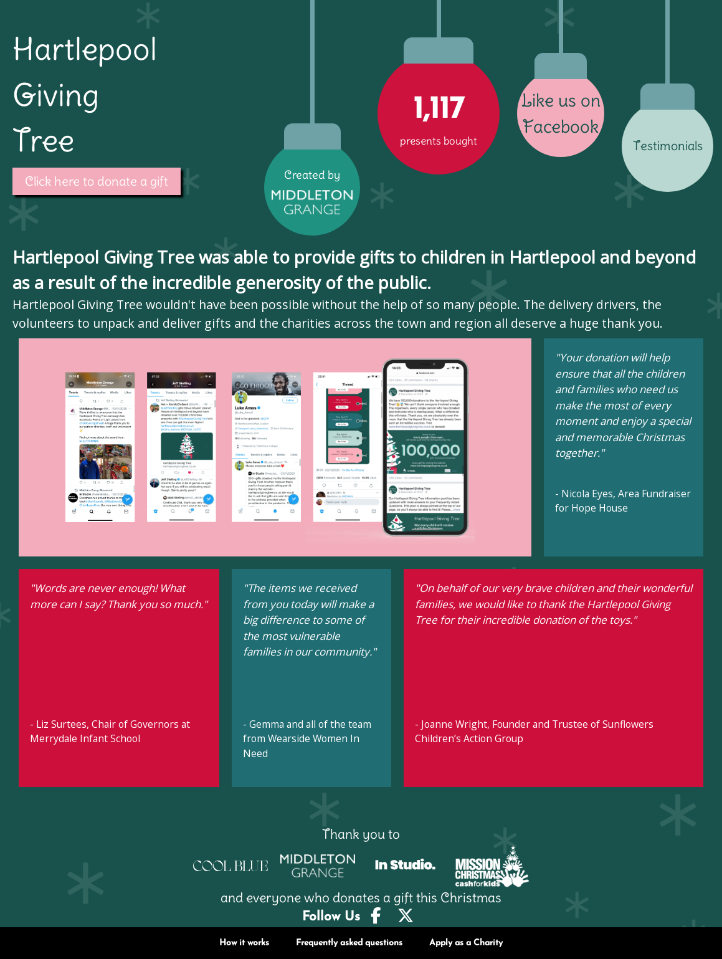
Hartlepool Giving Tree (84, 95)
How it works (244, 943)
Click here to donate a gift (96, 181)
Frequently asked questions (349, 943)
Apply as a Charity (466, 943)
